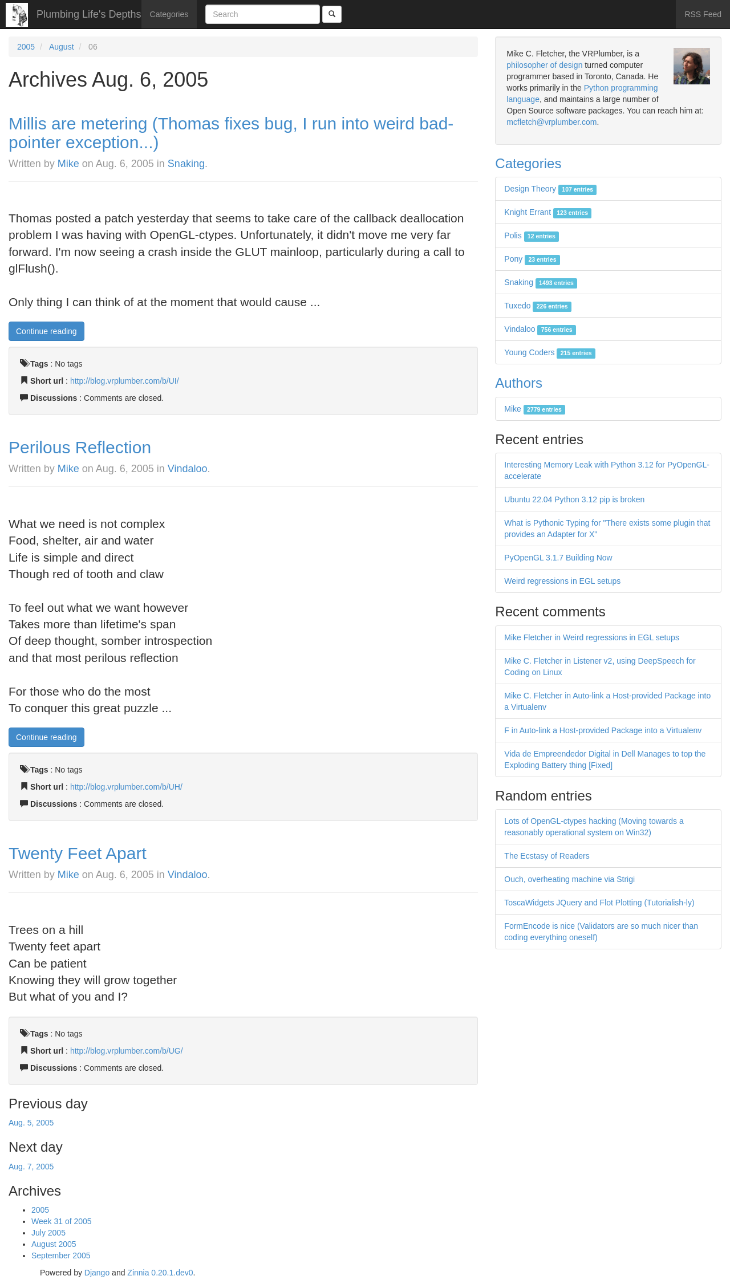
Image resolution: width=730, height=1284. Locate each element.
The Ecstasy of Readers (546, 855)
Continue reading (46, 331)
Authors (518, 383)
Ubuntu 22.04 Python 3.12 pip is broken (574, 499)
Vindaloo (188, 468)
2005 (26, 46)
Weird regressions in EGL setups (562, 581)
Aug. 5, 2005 (31, 1122)
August (61, 46)
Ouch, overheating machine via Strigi (569, 879)
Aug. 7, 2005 (31, 1166)
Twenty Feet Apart (78, 853)
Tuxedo (537, 305)
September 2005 (61, 1255)
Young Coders (549, 352)
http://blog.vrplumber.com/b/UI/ (124, 380)
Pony (531, 258)
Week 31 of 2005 (61, 1221)
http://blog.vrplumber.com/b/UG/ (126, 1050)
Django (97, 1272)
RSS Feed (702, 14)
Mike (68, 163)
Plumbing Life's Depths (88, 14)
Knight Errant (547, 212)
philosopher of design (544, 65)
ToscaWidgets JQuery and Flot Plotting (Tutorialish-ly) (599, 902)
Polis (531, 235)
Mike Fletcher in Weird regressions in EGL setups (591, 637)
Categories (169, 14)
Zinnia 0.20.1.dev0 (160, 1272)
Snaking (186, 163)
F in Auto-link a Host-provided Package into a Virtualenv (602, 730)
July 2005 (48, 1232)
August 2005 (53, 1244)
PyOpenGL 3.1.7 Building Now (558, 557)
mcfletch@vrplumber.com (551, 122)
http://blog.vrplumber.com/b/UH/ (126, 786)
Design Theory (550, 188)
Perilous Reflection (80, 447)
